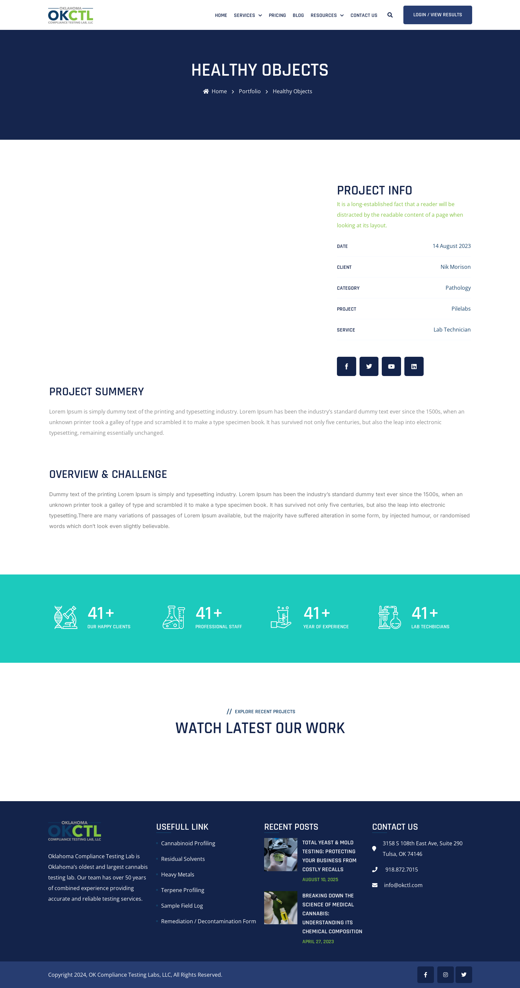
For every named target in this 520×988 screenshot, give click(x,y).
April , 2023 (318, 941)
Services (244, 15)
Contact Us (364, 15)
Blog (298, 15)
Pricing (277, 15)
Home (221, 15)
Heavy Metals (177, 874)
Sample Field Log (182, 905)
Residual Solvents (183, 859)
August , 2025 (320, 879)
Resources (324, 15)
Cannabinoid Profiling (188, 843)
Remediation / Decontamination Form (208, 921)
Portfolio (250, 91)
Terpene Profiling (182, 890)
